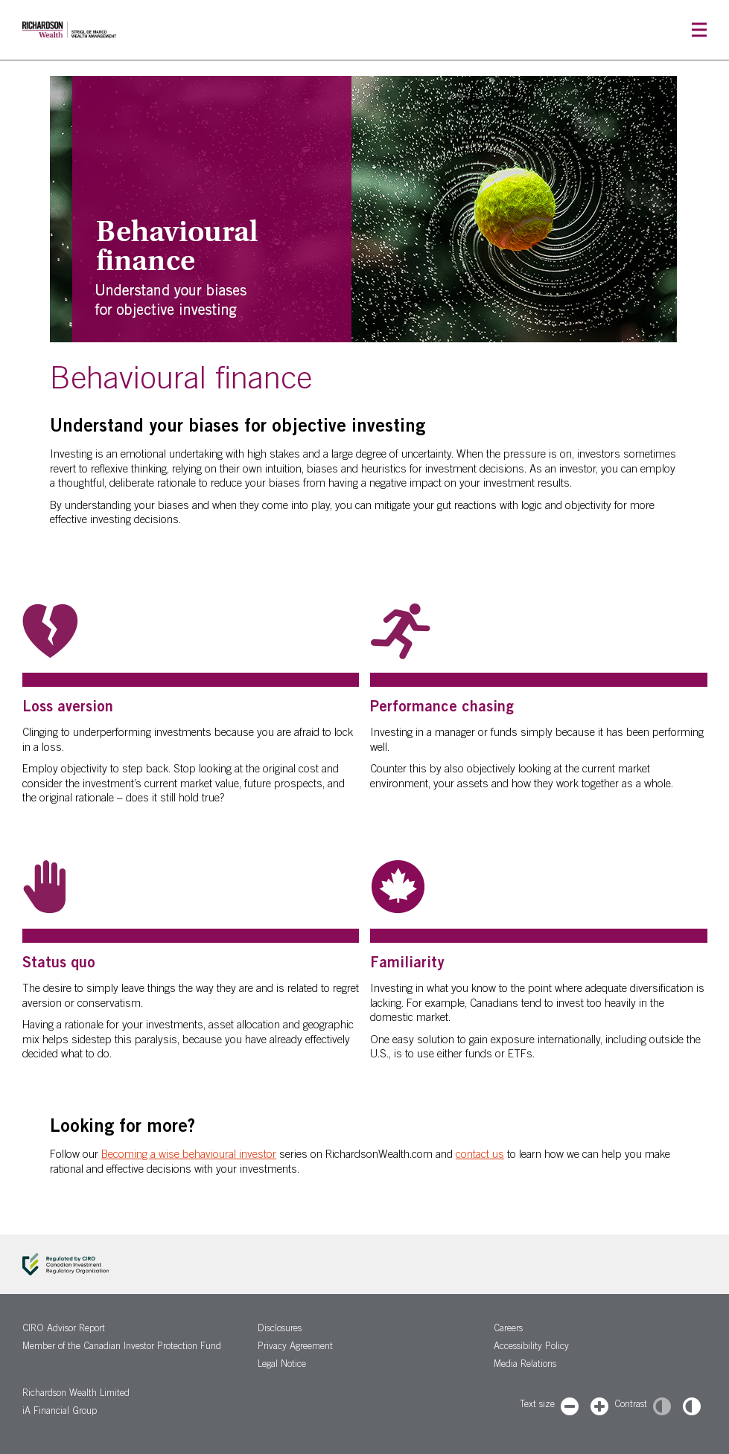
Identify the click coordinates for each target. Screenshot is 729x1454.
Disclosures (280, 1329)
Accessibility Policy (531, 1347)
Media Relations (525, 1365)
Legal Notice (282, 1365)
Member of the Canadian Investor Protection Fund (121, 1347)
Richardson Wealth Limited (76, 1394)
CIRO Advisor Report (63, 1329)
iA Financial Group (59, 1412)
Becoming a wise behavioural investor (188, 1155)
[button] (699, 30)
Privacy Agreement (295, 1347)
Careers (508, 1329)
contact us (480, 1155)
